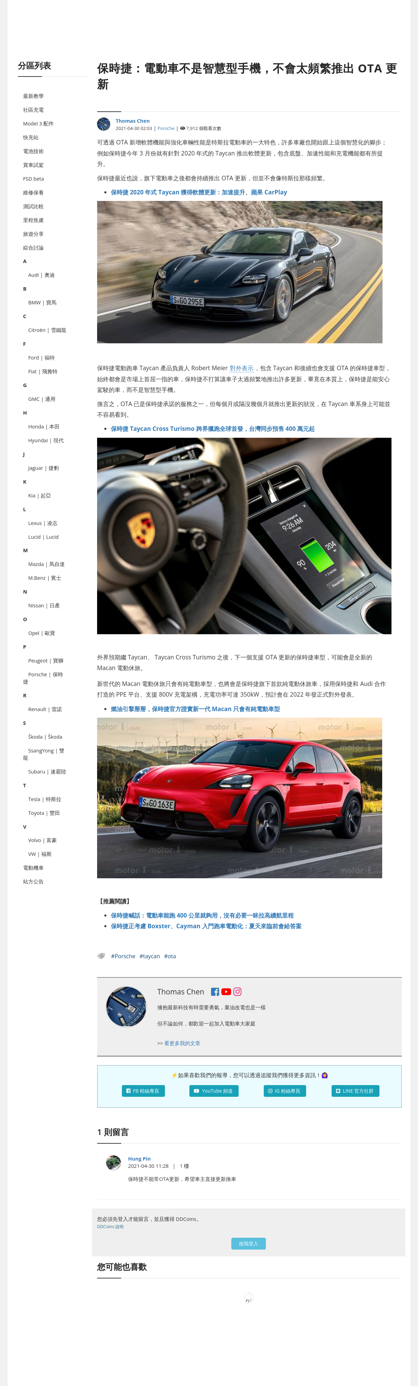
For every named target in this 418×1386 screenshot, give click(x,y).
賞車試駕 (33, 164)
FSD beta (33, 178)
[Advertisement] (209, 37)
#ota (170, 956)
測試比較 (33, 206)
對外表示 (241, 368)
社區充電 (33, 109)
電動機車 (33, 867)
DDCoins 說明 (110, 1227)
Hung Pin (139, 1158)
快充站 (31, 137)
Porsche (166, 128)
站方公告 (33, 881)
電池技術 (33, 151)
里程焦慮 (33, 219)
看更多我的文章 (182, 1043)
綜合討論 (33, 247)
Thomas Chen (133, 120)
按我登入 (248, 1243)
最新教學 (33, 95)
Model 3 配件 (38, 123)
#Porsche (124, 956)
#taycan (150, 956)
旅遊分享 (33, 233)
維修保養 (33, 192)
